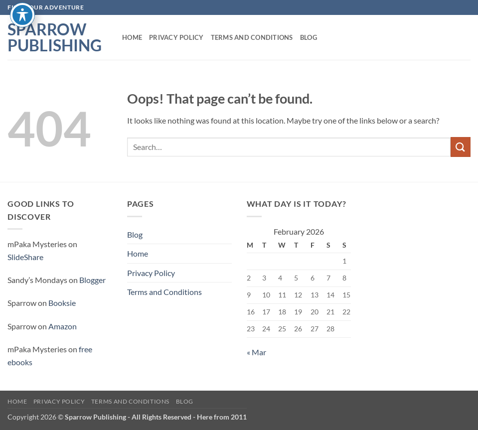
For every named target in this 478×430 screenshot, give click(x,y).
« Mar (256, 352)
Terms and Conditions (252, 37)
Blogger (92, 280)
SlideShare (25, 257)
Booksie (62, 302)
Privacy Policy (176, 37)
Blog (308, 37)
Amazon (62, 326)
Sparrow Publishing (54, 37)
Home (132, 37)
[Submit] (461, 146)
